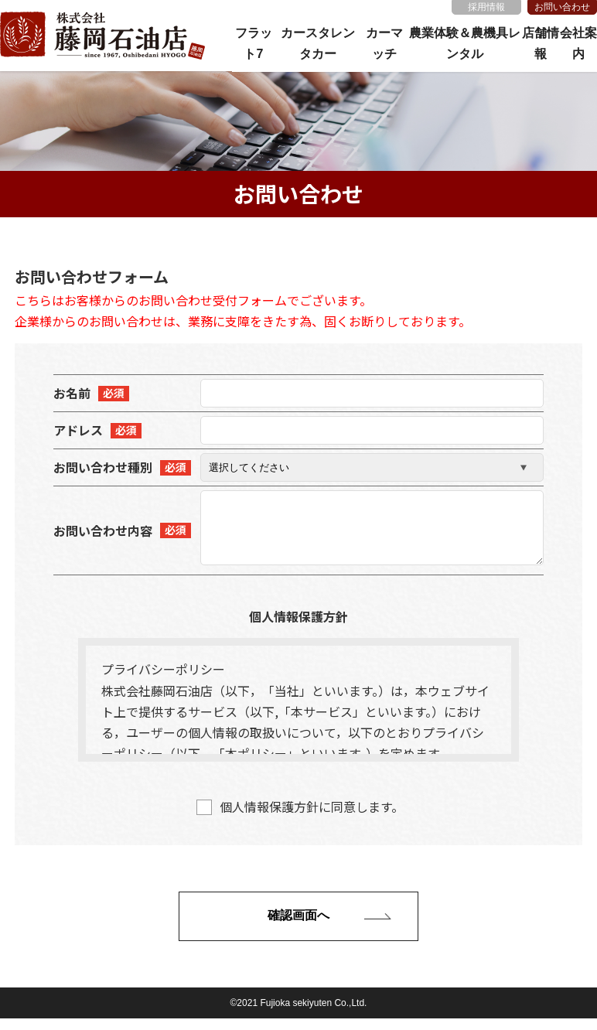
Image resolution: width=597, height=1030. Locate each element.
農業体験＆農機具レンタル (464, 43)
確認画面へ (298, 926)
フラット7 (253, 43)
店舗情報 (540, 43)
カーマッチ (384, 43)
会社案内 (578, 43)
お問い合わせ (562, 7)
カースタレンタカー (318, 43)
